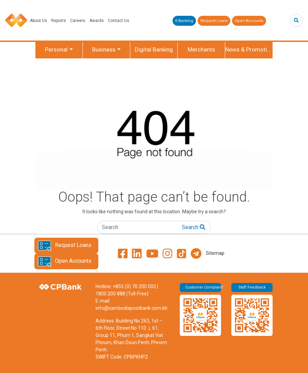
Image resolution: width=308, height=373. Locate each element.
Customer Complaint (203, 287)
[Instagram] (167, 253)
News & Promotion (249, 49)
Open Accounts (249, 21)
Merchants (201, 49)
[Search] (296, 20)
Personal (56, 49)
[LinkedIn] (137, 253)
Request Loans (214, 21)
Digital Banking (154, 49)
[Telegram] (196, 253)
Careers (77, 20)
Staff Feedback (252, 287)
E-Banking (184, 21)
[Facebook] (123, 253)
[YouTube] (152, 253)
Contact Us (118, 20)
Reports (58, 20)
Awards (96, 20)
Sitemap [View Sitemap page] (215, 253)
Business (104, 49)
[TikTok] (181, 253)
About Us (38, 20)
